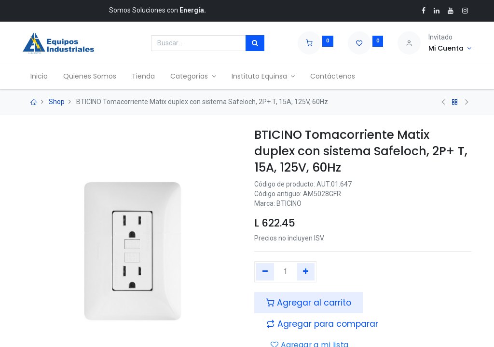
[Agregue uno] (306, 271)
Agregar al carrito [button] (308, 302)
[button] (322, 323)
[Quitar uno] (265, 271)
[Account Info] (449, 48)
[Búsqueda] (255, 43)
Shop (57, 102)
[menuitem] (39, 76)
